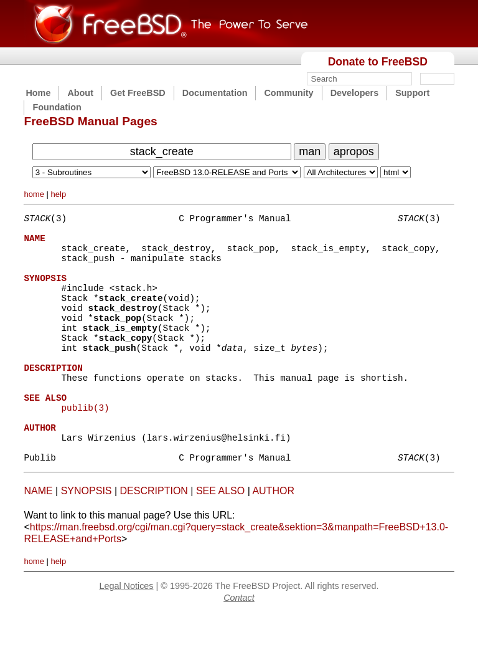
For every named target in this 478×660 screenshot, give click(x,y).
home (34, 194)
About (80, 93)
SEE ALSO (220, 537)
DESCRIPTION (154, 537)
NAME (38, 537)
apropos (354, 151)
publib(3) (85, 445)
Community (288, 93)
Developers (354, 93)
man (310, 151)
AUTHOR (273, 537)
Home (38, 93)
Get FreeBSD (138, 93)
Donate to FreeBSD (378, 61)
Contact (239, 644)
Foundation (56, 107)
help (59, 194)
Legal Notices (126, 633)
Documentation (215, 93)
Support (412, 93)
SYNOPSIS (86, 537)
